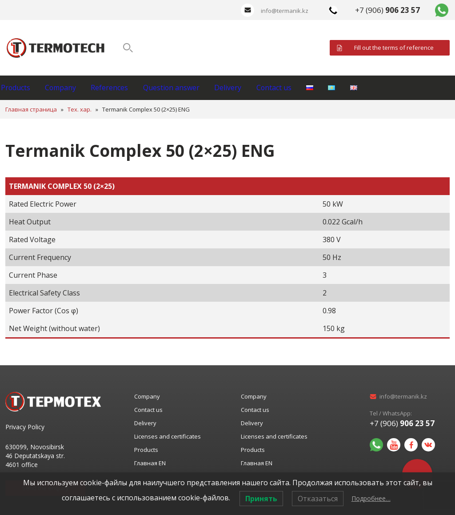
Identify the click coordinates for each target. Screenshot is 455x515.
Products (21, 87)
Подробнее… (371, 498)
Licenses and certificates (167, 436)
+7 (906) (387, 10)
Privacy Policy (24, 427)
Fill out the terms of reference (394, 48)
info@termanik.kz (284, 11)
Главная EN (150, 463)
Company (75, 87)
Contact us (326, 87)
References (134, 87)
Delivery (270, 87)
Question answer (205, 87)
